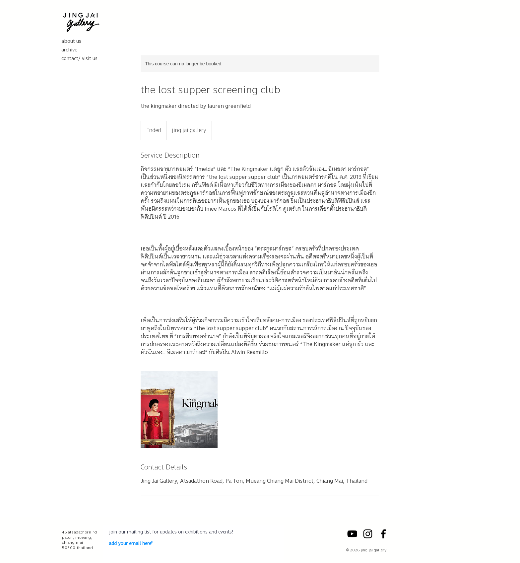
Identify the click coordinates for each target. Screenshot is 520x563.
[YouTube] (352, 534)
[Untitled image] (179, 409)
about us (71, 41)
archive (69, 49)
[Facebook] (383, 534)
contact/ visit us (79, 58)
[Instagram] (368, 534)
